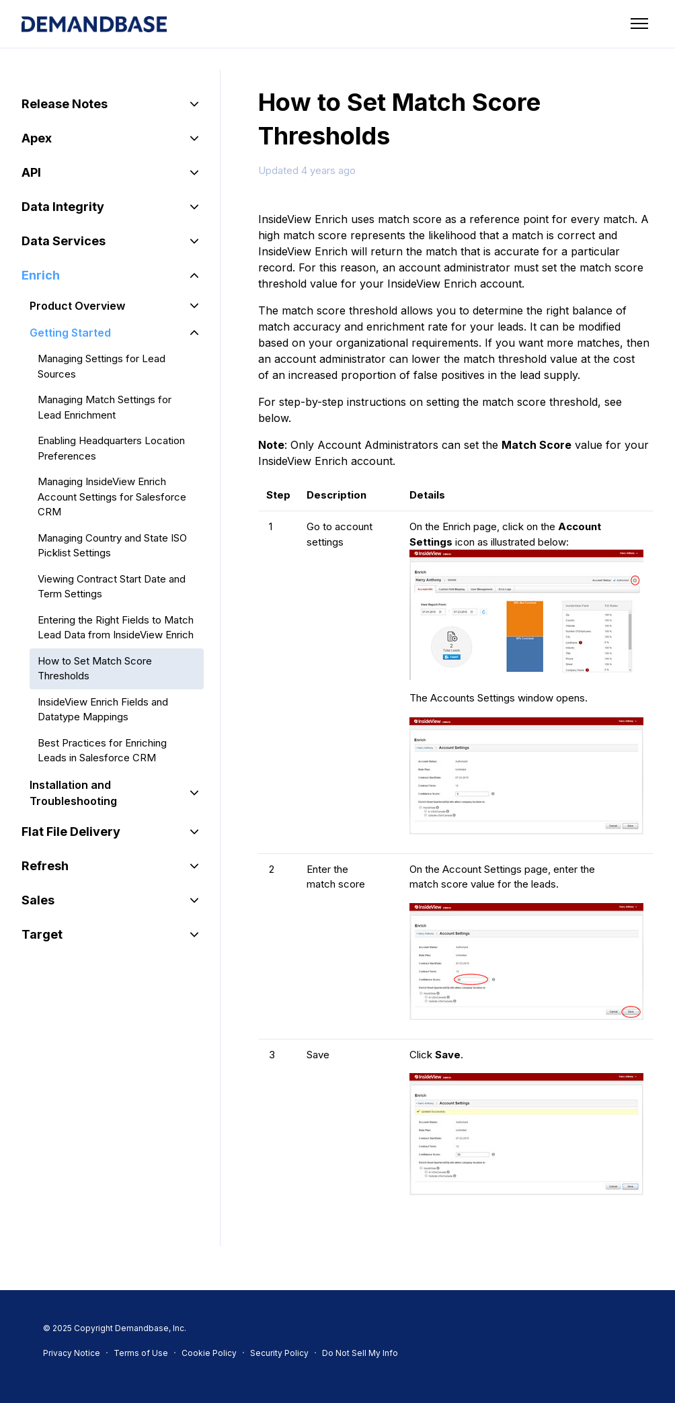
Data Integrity (63, 207)
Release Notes (65, 104)
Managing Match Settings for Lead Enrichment (104, 407)
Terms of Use (141, 1353)
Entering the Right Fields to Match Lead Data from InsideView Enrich (116, 627)
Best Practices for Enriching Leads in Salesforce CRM (102, 750)
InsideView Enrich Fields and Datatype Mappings (103, 709)
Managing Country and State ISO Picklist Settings (112, 546)
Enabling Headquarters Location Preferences (111, 448)
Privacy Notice (71, 1353)
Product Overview (77, 305)
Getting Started (70, 332)
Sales (38, 900)
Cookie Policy (209, 1353)
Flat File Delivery (71, 831)
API (31, 172)
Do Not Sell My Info (360, 1353)
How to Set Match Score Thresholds (95, 668)
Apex (37, 138)
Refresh (45, 866)
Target (42, 934)
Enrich (41, 275)
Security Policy (279, 1353)
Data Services (64, 241)
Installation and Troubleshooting (73, 793)
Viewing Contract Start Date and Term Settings (112, 586)
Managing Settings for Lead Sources (101, 366)
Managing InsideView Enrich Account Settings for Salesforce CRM (112, 496)
